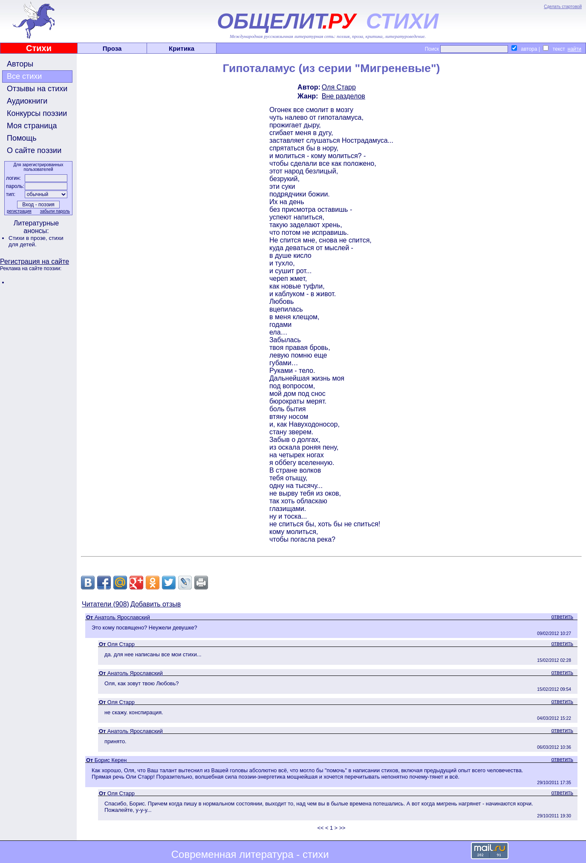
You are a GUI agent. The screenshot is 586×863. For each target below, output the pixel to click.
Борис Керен (111, 760)
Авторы (20, 64)
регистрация (19, 211)
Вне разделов (343, 96)
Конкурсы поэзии (37, 113)
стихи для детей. (36, 241)
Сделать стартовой (563, 6)
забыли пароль (55, 211)
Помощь (22, 138)
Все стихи (24, 76)
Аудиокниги (27, 101)
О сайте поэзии (34, 150)
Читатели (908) (105, 604)
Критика (181, 48)
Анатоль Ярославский (122, 617)
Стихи (39, 48)
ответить (562, 616)
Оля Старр (339, 87)
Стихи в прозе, (29, 238)
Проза (112, 48)
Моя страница (32, 125)
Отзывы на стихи (37, 88)
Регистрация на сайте (34, 261)
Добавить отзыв (155, 604)
